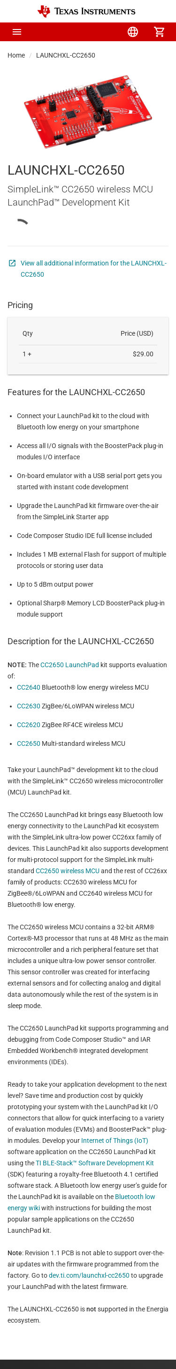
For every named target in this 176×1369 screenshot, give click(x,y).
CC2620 (28, 725)
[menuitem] (80, 31)
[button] (17, 31)
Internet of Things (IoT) (114, 1140)
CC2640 (28, 687)
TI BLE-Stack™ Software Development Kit (95, 1163)
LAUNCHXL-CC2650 (65, 55)
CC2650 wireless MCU (67, 871)
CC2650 (28, 743)
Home (16, 55)
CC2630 (28, 706)
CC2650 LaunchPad (69, 665)
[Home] (86, 11)
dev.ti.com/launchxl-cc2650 (89, 1275)
